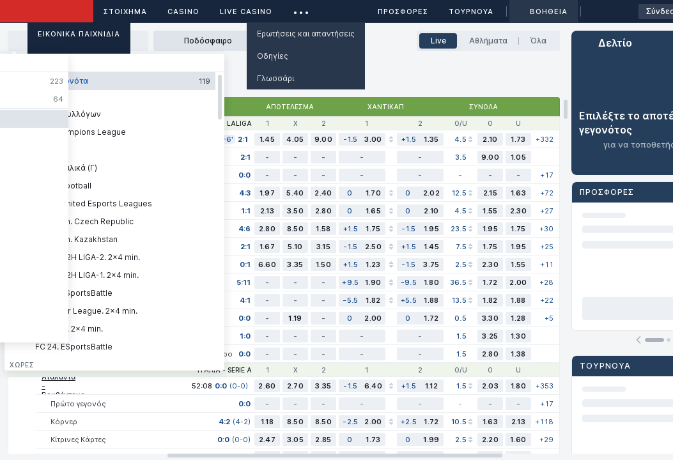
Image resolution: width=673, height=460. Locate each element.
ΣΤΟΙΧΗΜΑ (125, 11)
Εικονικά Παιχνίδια (79, 33)
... (301, 9)
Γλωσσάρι (275, 78)
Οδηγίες (272, 56)
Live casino (246, 11)
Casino (183, 11)
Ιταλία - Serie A (224, 370)
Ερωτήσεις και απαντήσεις (306, 33)
